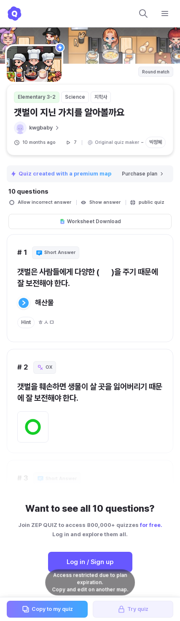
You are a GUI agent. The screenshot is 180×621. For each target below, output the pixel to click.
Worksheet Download (90, 221)
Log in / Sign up (90, 562)
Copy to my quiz (47, 609)
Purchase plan (143, 174)
